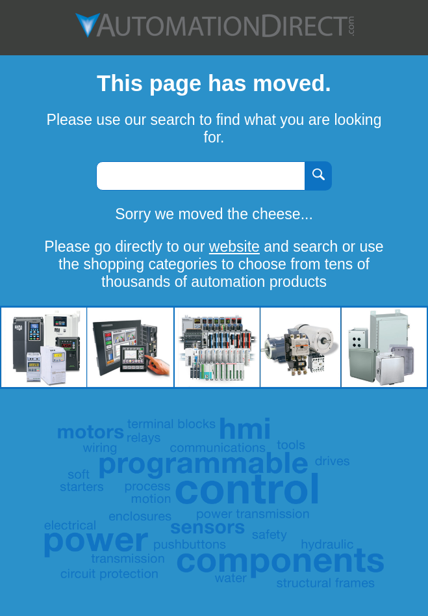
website (234, 246)
